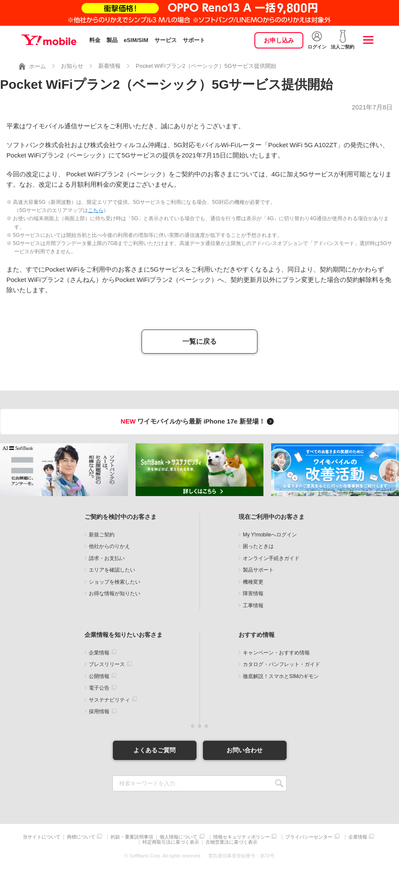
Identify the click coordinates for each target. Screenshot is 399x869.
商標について (81, 837)
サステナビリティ (109, 700)
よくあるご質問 (154, 750)
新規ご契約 (102, 535)
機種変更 (253, 582)
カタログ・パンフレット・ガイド (281, 664)
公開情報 (99, 676)
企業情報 (99, 653)
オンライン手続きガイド (271, 558)
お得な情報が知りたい (114, 593)
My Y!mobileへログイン (270, 535)
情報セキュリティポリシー (241, 837)
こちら (95, 210)
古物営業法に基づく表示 (231, 842)
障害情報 (253, 593)
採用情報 (99, 712)
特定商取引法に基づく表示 (170, 842)
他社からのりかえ (109, 546)
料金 (94, 40)
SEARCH (279, 783)
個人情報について (178, 837)
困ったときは (258, 546)
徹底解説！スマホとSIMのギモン (281, 676)
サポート (194, 40)
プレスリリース (107, 664)
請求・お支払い (107, 558)
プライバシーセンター (308, 837)
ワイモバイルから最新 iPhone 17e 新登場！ (198, 421)
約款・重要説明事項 (132, 837)
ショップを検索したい (114, 582)
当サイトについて (41, 837)
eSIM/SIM (136, 40)
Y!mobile (48, 39)
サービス (165, 40)
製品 (112, 40)
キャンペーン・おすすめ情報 (276, 653)
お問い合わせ (245, 750)
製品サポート (258, 570)
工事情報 (253, 606)
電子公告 (99, 688)
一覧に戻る (199, 341)
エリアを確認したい (112, 570)
